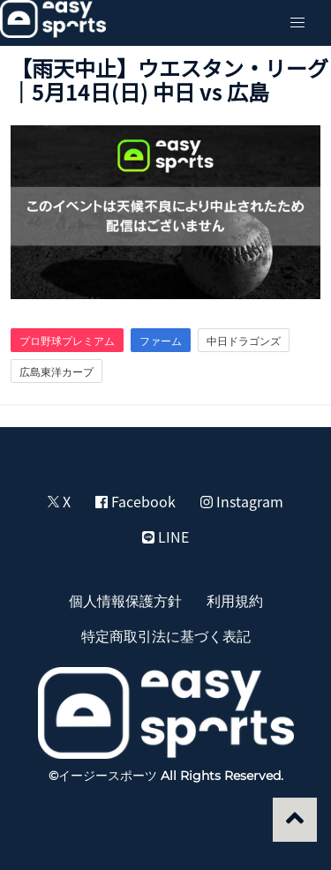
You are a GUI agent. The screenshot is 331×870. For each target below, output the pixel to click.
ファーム (160, 341)
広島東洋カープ (56, 371)
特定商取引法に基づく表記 (166, 635)
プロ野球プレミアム (67, 341)
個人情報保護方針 (125, 600)
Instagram (241, 501)
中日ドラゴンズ (244, 341)
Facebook (135, 501)
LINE (165, 536)
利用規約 (235, 600)
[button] (297, 23)
